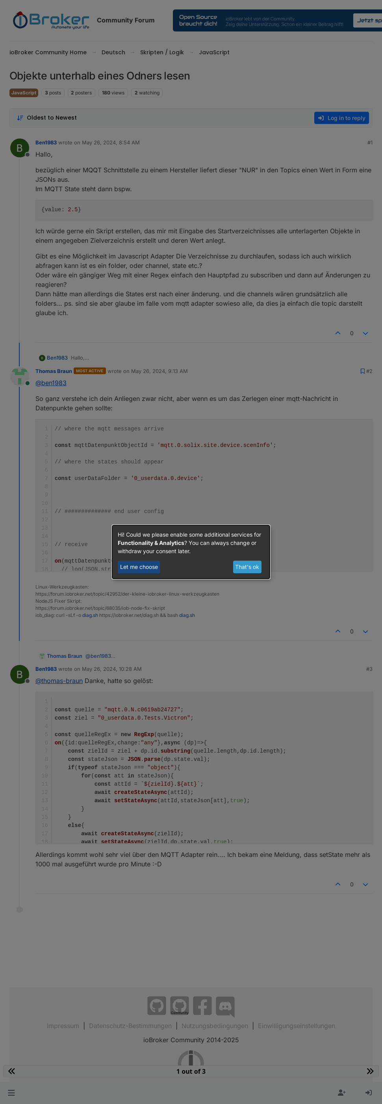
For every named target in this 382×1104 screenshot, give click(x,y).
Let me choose (139, 566)
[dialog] (191, 552)
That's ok (247, 566)
